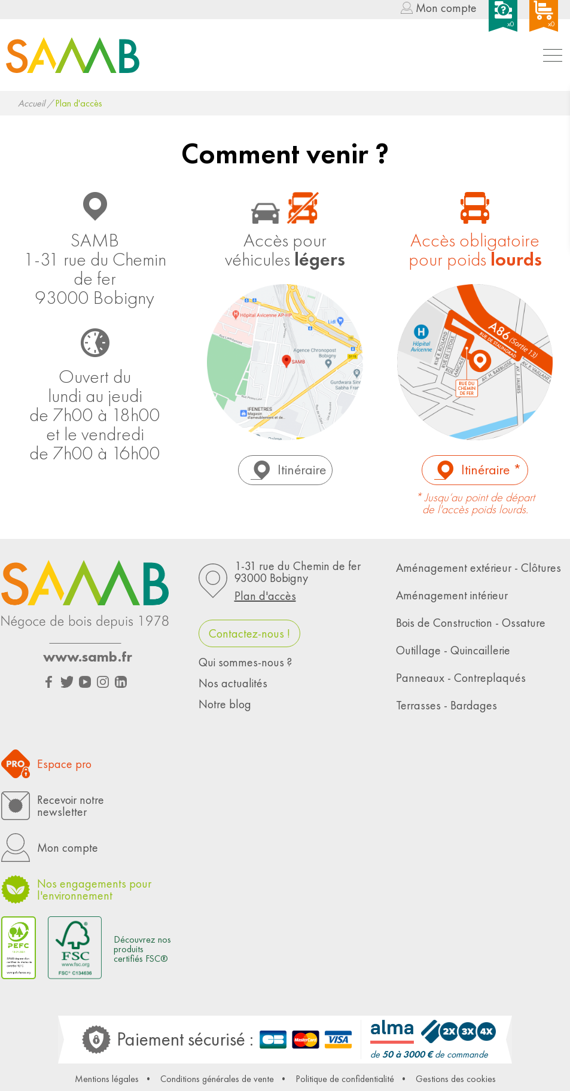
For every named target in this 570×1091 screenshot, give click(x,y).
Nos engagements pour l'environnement (94, 889)
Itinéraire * (491, 469)
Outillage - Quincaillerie (453, 650)
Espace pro (64, 764)
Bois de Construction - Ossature (470, 622)
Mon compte (446, 9)
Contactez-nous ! (249, 633)
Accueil (31, 103)
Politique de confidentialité (344, 1078)
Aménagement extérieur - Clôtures (478, 567)
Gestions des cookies (456, 1078)
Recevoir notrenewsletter (70, 806)
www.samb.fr (87, 657)
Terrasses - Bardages (446, 705)
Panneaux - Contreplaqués (461, 677)
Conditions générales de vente (217, 1078)
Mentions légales (107, 1078)
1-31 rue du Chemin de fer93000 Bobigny (303, 581)
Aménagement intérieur (452, 595)
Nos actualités (233, 683)
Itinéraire (302, 469)
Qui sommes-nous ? (245, 662)
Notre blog (225, 704)
